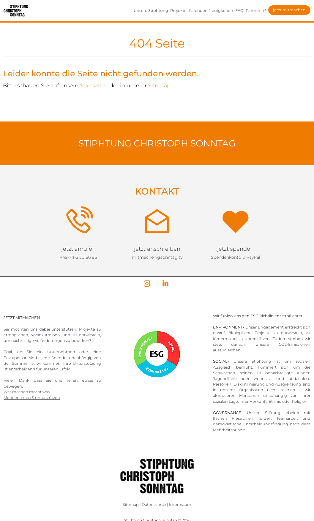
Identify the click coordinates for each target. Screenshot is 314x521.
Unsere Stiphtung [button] (151, 10)
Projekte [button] (178, 10)
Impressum (180, 504)
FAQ (239, 10)
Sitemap (159, 85)
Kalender (197, 10)
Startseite (92, 85)
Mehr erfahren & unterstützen (32, 397)
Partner (253, 10)
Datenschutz (154, 504)
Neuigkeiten (221, 10)
